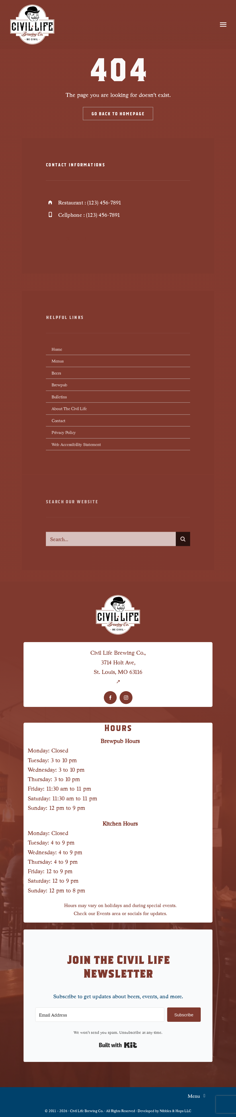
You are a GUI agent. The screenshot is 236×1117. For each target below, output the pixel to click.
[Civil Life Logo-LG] (32, 5)
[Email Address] (99, 1014)
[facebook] (52, 238)
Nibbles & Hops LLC (175, 1110)
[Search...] (111, 542)
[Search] (183, 542)
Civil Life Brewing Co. (87, 1110)
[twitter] (68, 238)
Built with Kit (118, 1045)
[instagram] (83, 238)
